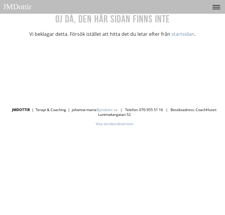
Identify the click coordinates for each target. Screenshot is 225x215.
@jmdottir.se (107, 109)
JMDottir (17, 6)
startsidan (182, 34)
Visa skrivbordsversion (114, 123)
